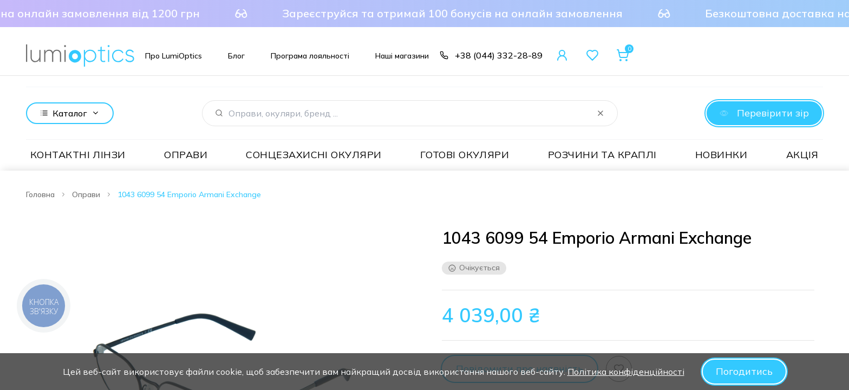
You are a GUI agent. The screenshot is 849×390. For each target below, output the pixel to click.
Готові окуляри (464, 154)
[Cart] (623, 55)
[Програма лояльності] (310, 55)
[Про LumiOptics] (173, 55)
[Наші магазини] (402, 55)
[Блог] (236, 55)
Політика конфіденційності (625, 371)
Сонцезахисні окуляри (313, 154)
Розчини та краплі (602, 154)
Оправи (185, 154)
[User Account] (562, 55)
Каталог (70, 112)
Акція (802, 154)
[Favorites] (592, 55)
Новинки (721, 154)
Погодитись (744, 371)
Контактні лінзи (78, 154)
